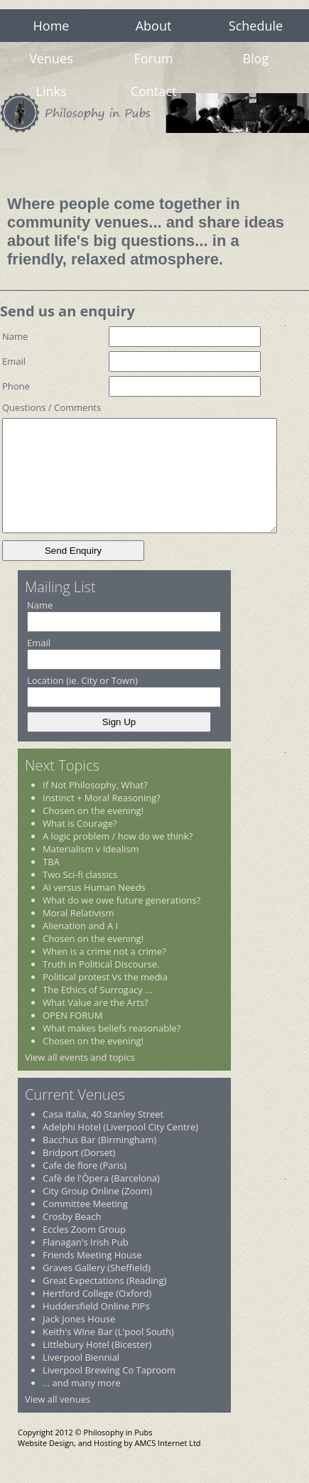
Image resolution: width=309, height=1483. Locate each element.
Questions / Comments (51, 407)
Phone (16, 386)
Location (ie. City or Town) (82, 701)
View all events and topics (80, 1078)
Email (14, 361)
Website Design (46, 1464)
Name (15, 336)
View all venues (57, 1420)
